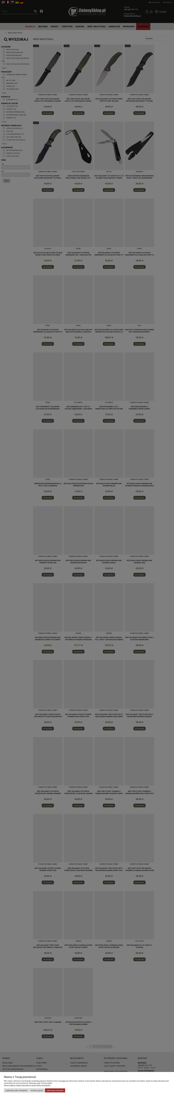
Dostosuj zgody (37, 1090)
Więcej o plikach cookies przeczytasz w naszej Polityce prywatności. (27, 1085)
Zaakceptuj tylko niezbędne (16, 1090)
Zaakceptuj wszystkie (55, 1090)
